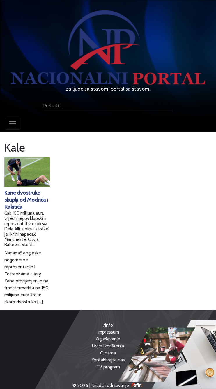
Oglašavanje (108, 339)
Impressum (108, 332)
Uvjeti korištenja (108, 346)
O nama (108, 353)
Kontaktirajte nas (108, 360)
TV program (108, 367)
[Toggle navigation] (13, 124)
